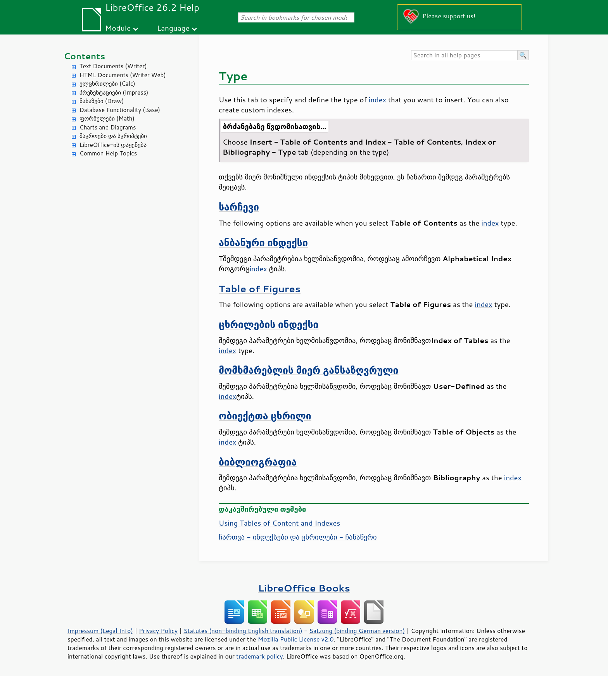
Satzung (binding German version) (357, 630)
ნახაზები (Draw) (101, 101)
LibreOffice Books (304, 588)
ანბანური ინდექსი (263, 242)
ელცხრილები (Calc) (107, 83)
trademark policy (259, 656)
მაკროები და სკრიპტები (113, 136)
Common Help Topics (108, 153)
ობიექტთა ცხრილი (265, 415)
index (377, 100)
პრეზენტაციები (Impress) (114, 92)
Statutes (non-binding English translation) (242, 630)
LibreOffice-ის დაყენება (113, 145)
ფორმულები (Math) (107, 118)
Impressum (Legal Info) (100, 630)
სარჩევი (239, 207)
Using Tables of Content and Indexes (279, 523)
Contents (84, 56)
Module (118, 27)
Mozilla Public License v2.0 (296, 639)
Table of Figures (260, 288)
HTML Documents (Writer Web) (122, 75)
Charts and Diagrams (107, 127)
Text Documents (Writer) (113, 66)
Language (173, 27)
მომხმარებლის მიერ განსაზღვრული (309, 370)
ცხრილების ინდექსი (269, 324)
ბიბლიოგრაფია (258, 462)
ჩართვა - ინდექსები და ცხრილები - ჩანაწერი (298, 537)
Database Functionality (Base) (119, 110)
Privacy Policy (158, 630)
